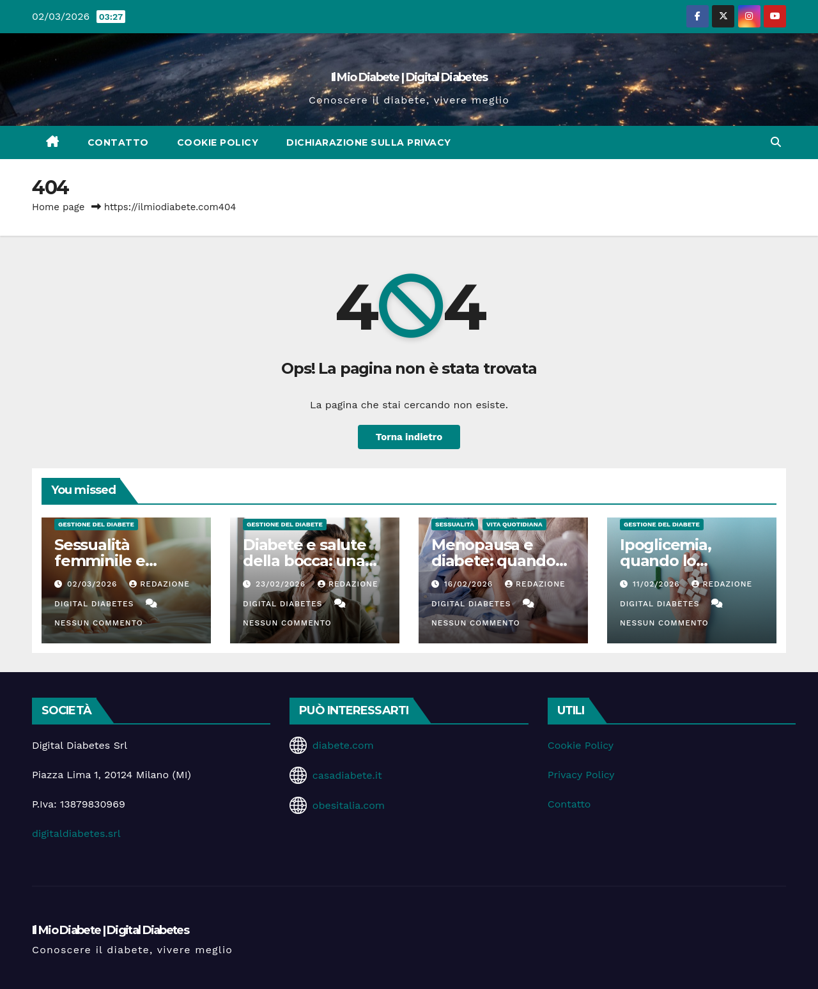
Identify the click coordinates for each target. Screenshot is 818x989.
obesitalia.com (349, 805)
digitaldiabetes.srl (76, 833)
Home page (58, 207)
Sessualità (454, 524)
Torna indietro (409, 437)
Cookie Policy (218, 142)
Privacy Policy (581, 775)
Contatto (118, 142)
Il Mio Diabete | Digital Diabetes (409, 77)
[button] (776, 142)
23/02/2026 (282, 583)
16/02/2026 (470, 583)
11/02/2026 (658, 583)
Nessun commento (98, 622)
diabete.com (343, 745)
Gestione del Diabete (96, 524)
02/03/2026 (93, 583)
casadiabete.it (347, 775)
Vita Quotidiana (514, 524)
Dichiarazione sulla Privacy (368, 142)
